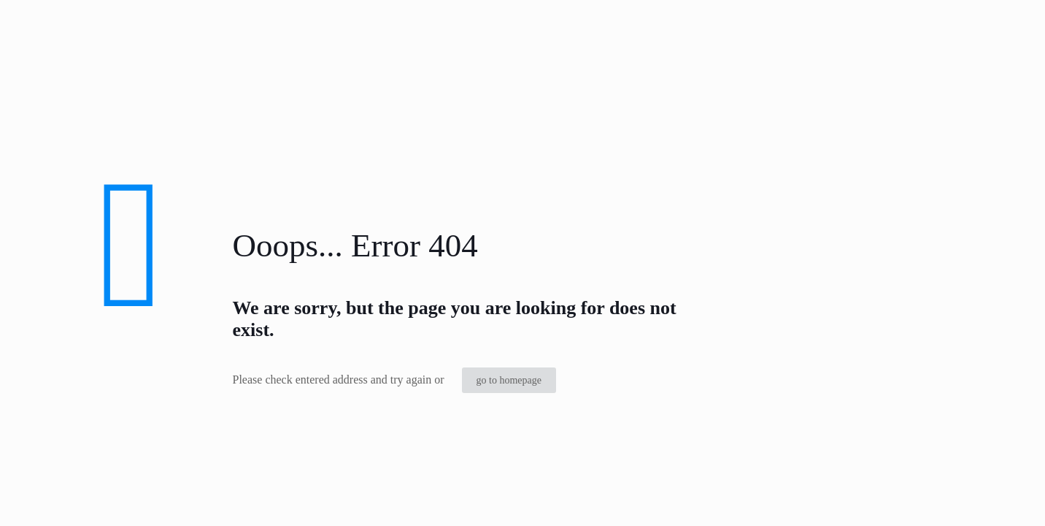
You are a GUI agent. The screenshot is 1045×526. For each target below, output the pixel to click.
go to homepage (509, 380)
